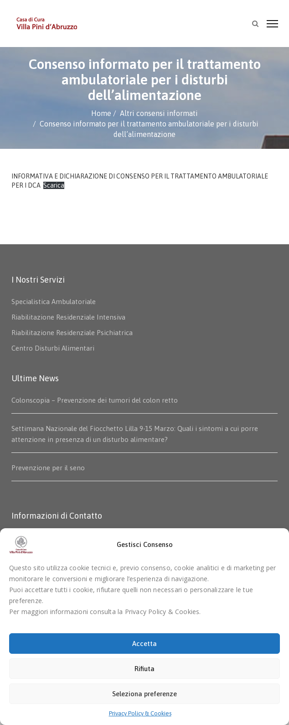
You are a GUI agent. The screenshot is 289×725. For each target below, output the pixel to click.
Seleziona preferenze (144, 694)
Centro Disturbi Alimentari (52, 348)
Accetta (144, 643)
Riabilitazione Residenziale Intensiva (68, 317)
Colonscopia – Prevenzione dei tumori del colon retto (94, 400)
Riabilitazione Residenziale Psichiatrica (72, 332)
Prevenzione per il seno (48, 468)
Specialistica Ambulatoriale (53, 301)
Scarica (53, 185)
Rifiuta (144, 668)
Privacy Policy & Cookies (140, 713)
